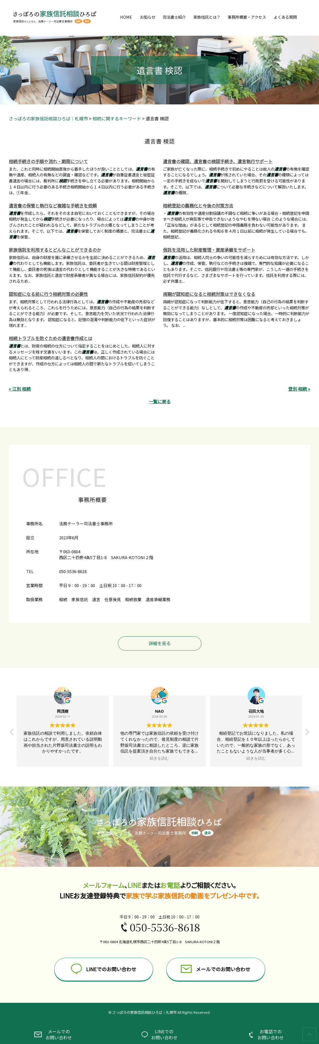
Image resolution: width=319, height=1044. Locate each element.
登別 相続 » (299, 388)
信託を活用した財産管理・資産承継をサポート (209, 249)
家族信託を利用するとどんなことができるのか (55, 249)
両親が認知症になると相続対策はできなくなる (209, 294)
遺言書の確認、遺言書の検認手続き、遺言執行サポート (218, 161)
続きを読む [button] (159, 758)
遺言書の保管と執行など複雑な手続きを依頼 (53, 205)
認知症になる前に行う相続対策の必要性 (48, 294)
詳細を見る (160, 643)
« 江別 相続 (20, 388)
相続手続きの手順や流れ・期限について (48, 161)
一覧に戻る (160, 401)
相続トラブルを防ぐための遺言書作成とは (50, 338)
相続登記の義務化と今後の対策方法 (198, 205)
